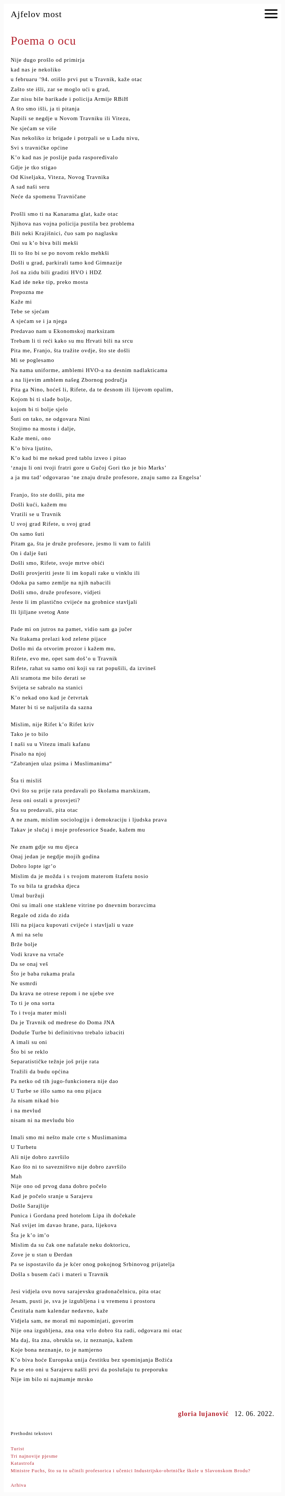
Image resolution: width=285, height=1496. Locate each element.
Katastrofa (23, 1463)
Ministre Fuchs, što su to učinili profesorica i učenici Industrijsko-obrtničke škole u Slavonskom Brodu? (130, 1470)
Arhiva (18, 1485)
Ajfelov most (36, 14)
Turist (17, 1448)
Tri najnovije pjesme (34, 1456)
